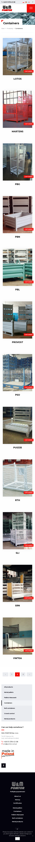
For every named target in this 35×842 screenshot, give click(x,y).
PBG (17, 184)
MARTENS (17, 131)
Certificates (17, 803)
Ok (17, 838)
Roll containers (9, 708)
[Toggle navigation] (31, 8)
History (17, 800)
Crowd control (9, 713)
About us (17, 796)
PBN (17, 236)
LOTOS (18, 78)
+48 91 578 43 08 (8, 2)
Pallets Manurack (10, 697)
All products (8, 687)
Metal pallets (8, 692)
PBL (17, 289)
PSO (17, 394)
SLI (17, 553)
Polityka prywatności (17, 791)
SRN (17, 605)
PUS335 (17, 447)
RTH (17, 500)
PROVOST (17, 342)
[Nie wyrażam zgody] (33, 836)
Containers (8, 703)
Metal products (9, 719)
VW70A (17, 658)
